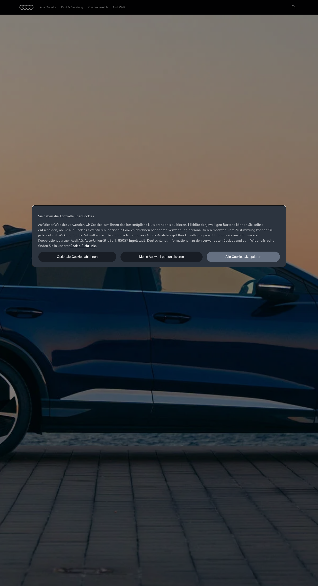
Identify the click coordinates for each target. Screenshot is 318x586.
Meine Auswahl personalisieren (161, 256)
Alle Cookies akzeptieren (243, 256)
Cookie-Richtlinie (83, 246)
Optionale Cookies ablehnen (77, 256)
